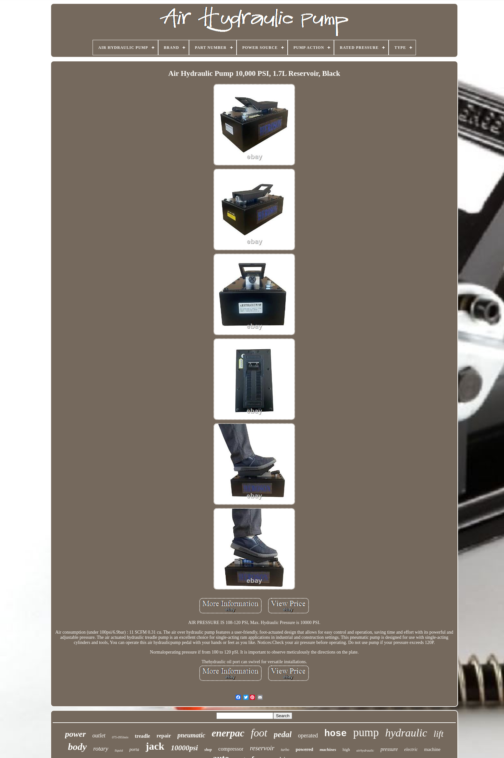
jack (155, 746)
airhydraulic (365, 750)
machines (328, 749)
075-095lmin (120, 737)
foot (259, 733)
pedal (283, 734)
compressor (230, 749)
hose (335, 733)
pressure (389, 749)
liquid (119, 750)
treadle (142, 736)
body (77, 746)
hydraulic (406, 733)
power (75, 734)
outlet (98, 735)
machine (432, 749)
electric (411, 749)
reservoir (262, 748)
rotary (100, 748)
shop (208, 749)
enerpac (228, 733)
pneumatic (191, 735)
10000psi (184, 748)
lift (439, 734)
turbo (285, 749)
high (346, 749)
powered (304, 749)
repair (164, 736)
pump (366, 732)
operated (308, 735)
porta (134, 749)
